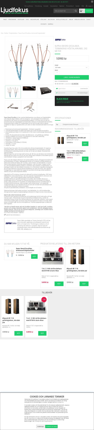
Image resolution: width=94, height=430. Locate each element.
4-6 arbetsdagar (83, 93)
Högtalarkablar (13, 33)
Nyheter (62, 6)
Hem (2, 33)
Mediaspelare (34, 19)
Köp (34, 256)
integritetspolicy (32, 418)
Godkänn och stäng (51, 426)
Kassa (89, 11)
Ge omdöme (75, 83)
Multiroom (51, 19)
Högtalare (21, 19)
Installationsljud (61, 19)
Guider (78, 6)
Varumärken (54, 6)
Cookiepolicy (38, 421)
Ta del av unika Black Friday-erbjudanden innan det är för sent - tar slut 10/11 (47, 2)
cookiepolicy (60, 402)
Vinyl (27, 19)
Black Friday (62, 99)
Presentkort (70, 6)
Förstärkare (12, 19)
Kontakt (46, 6)
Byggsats (44, 24)
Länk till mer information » (13, 215)
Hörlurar (43, 19)
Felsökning (38, 6)
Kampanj (50, 24)
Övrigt (88, 19)
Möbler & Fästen (80, 19)
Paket (5, 19)
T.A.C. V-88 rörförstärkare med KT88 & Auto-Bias (76, 152)
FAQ (83, 6)
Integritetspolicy (48, 421)
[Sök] (65, 11)
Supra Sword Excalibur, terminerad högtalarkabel (25, 249)
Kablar (71, 19)
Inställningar (40, 426)
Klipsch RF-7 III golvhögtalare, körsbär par (76, 137)
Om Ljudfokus (29, 6)
